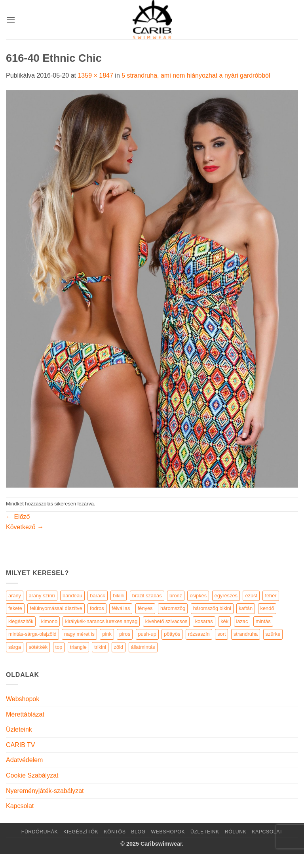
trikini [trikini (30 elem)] (100, 647)
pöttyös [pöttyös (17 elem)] (172, 634)
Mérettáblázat (25, 714)
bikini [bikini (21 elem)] (118, 596)
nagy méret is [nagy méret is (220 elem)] (79, 634)
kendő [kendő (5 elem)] (267, 608)
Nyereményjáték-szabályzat (45, 790)
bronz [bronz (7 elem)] (175, 596)
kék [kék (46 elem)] (224, 621)
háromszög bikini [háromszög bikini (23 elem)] (212, 608)
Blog (138, 832)
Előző (18, 516)
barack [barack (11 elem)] (97, 596)
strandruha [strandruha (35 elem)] (246, 634)
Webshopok (22, 699)
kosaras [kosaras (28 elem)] (204, 621)
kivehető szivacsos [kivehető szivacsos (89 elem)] (166, 621)
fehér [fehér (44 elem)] (270, 596)
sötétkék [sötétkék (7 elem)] (38, 647)
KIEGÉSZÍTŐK (80, 832)
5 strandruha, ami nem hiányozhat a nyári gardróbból (196, 75)
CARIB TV (20, 745)
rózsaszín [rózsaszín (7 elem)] (199, 634)
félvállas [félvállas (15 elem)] (121, 608)
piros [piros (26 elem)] (124, 634)
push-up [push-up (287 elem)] (147, 634)
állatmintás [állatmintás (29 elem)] (143, 647)
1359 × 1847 (95, 75)
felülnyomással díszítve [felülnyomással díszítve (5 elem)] (56, 608)
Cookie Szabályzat (32, 775)
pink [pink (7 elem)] (106, 634)
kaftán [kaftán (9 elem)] (246, 608)
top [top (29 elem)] (59, 647)
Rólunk (236, 832)
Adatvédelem (24, 760)
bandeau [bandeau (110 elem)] (72, 596)
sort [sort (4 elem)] (221, 634)
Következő (25, 527)
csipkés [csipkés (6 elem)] (198, 596)
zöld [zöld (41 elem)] (118, 647)
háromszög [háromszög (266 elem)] (172, 608)
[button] (10, 19)
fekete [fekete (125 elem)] (15, 608)
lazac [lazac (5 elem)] (242, 621)
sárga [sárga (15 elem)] (14, 647)
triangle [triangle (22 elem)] (78, 647)
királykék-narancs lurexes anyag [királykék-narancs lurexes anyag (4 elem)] (101, 621)
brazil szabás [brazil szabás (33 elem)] (147, 596)
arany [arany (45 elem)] (14, 596)
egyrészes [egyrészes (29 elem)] (226, 596)
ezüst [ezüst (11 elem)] (251, 596)
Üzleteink (19, 729)
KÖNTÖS (114, 832)
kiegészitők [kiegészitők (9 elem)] (20, 621)
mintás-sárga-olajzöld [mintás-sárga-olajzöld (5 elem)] (32, 634)
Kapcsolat (20, 806)
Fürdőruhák (39, 832)
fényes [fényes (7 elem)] (145, 608)
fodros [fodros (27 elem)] (97, 608)
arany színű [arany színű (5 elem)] (41, 596)
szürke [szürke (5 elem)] (273, 634)
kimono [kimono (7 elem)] (49, 621)
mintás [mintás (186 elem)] (263, 621)
